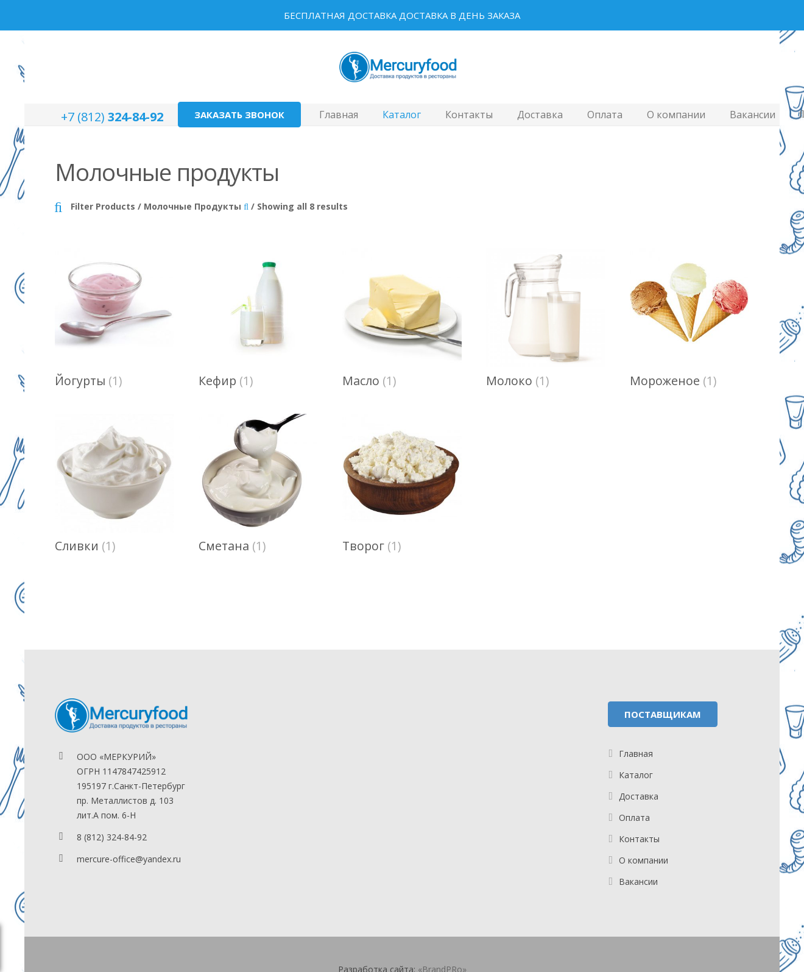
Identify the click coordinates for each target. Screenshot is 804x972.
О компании (643, 860)
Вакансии (638, 881)
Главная (636, 753)
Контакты (639, 839)
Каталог (636, 775)
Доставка (638, 796)
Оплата (634, 817)
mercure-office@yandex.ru (129, 859)
